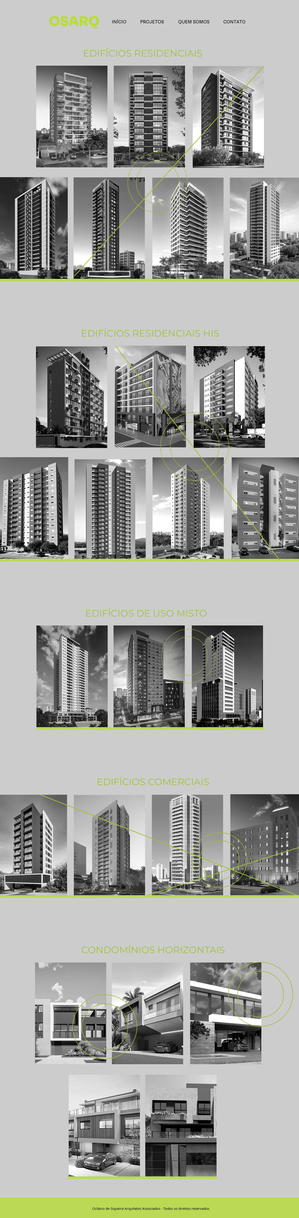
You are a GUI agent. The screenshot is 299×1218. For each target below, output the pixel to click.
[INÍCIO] (119, 22)
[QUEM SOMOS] (193, 22)
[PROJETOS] (152, 22)
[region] (71, 116)
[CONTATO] (234, 22)
